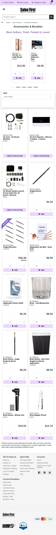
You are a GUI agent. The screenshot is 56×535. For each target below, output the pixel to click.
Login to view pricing (15, 156)
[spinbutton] (15, 74)
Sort (5, 93)
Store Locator (23, 2)
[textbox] (26, 17)
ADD (20, 78)
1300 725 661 (9, 2)
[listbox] (27, 96)
